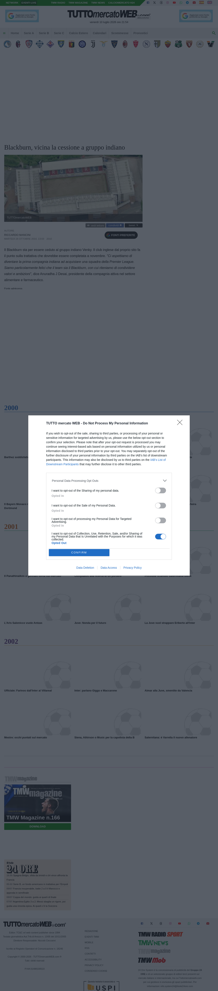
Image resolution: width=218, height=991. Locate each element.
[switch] (160, 490)
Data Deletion (85, 567)
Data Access (109, 567)
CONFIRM (79, 552)
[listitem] (109, 480)
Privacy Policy (132, 567)
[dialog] (109, 495)
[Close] (181, 424)
